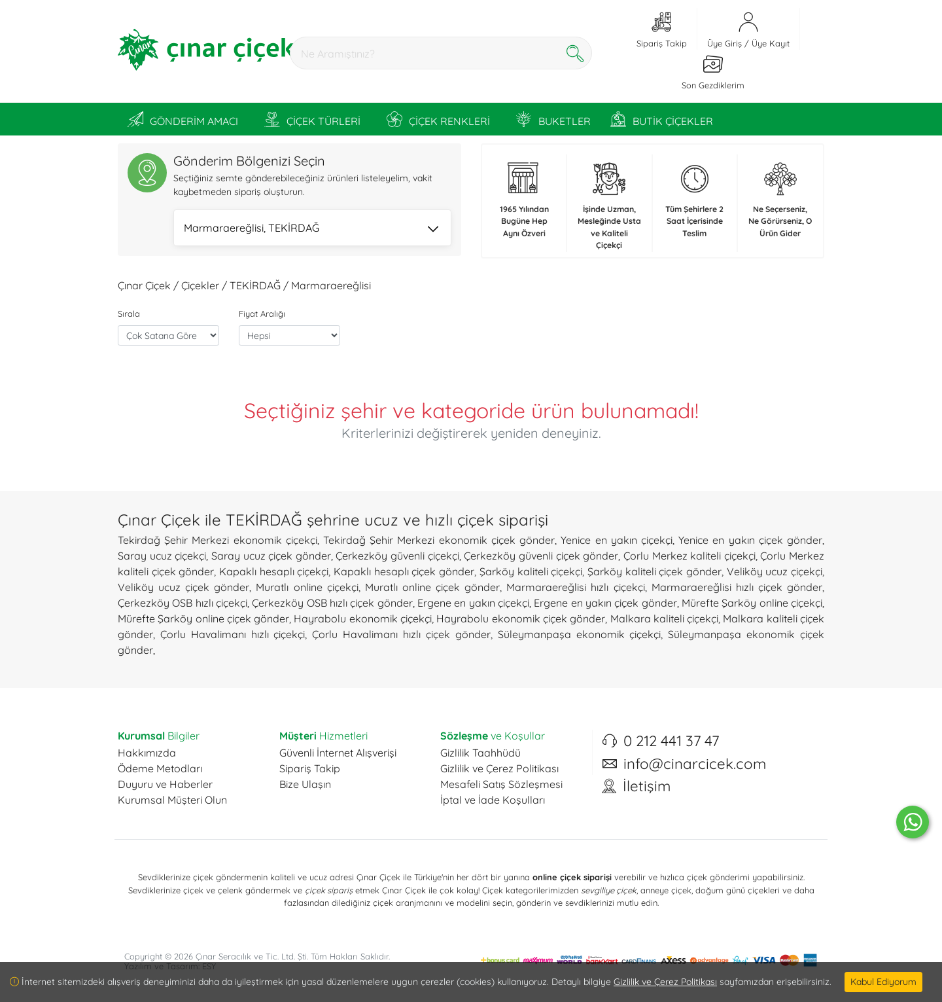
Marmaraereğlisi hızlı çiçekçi (575, 587)
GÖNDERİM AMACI (183, 119)
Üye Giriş (724, 43)
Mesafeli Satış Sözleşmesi (501, 784)
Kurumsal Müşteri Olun (172, 799)
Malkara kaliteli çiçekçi (664, 618)
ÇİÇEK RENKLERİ (438, 119)
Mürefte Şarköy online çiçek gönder (203, 618)
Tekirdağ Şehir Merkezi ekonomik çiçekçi (217, 539)
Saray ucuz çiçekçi (162, 555)
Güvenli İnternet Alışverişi (337, 752)
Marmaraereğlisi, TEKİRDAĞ (311, 229)
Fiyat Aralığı (262, 313)
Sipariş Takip (309, 768)
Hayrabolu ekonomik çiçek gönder (520, 618)
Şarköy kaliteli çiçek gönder (654, 571)
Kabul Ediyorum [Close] (883, 982)
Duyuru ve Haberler (165, 784)
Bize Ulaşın (305, 784)
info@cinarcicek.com (694, 764)
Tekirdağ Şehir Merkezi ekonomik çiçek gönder (439, 539)
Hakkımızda (147, 752)
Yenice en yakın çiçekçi (616, 539)
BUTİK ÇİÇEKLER (661, 119)
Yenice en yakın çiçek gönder (750, 539)
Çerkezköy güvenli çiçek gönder (541, 555)
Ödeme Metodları (160, 768)
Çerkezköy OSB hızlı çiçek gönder (332, 602)
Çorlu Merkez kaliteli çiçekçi (689, 555)
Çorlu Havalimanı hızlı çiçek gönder (401, 634)
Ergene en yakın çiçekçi (473, 602)
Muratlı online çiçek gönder (432, 587)
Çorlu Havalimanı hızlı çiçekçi (232, 634)
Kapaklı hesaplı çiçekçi (273, 571)
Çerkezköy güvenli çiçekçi (397, 555)
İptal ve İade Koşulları (492, 799)
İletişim (647, 786)
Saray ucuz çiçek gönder (271, 555)
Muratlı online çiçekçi (307, 587)
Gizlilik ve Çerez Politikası (499, 768)
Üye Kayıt (771, 43)
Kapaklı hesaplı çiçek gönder (404, 571)
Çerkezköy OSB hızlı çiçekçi (182, 602)
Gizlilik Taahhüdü (480, 752)
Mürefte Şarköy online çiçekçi (752, 602)
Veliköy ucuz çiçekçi (774, 571)
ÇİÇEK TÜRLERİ (312, 119)
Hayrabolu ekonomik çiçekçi (363, 618)
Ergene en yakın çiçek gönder (605, 602)
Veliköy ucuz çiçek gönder (183, 587)
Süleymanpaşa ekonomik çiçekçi (579, 634)
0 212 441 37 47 (671, 741)
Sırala (129, 313)
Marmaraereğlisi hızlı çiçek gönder (737, 587)
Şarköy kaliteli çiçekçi (531, 571)
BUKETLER (553, 119)
